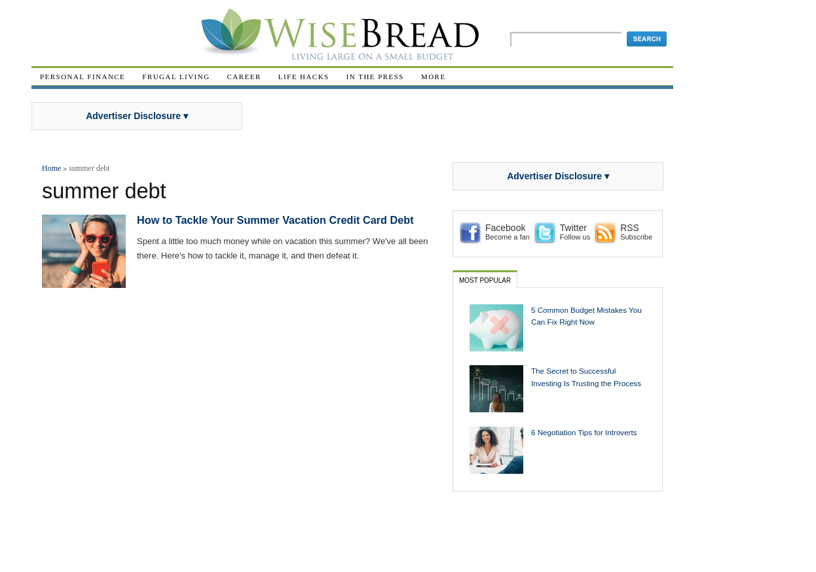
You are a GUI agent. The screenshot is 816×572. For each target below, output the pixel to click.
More (433, 76)
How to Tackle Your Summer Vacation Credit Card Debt (275, 220)
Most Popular (485, 280)
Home (51, 168)
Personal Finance (82, 76)
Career (244, 76)
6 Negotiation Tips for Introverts (584, 432)
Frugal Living (176, 76)
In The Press (375, 76)
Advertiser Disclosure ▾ (137, 116)
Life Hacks (303, 76)
